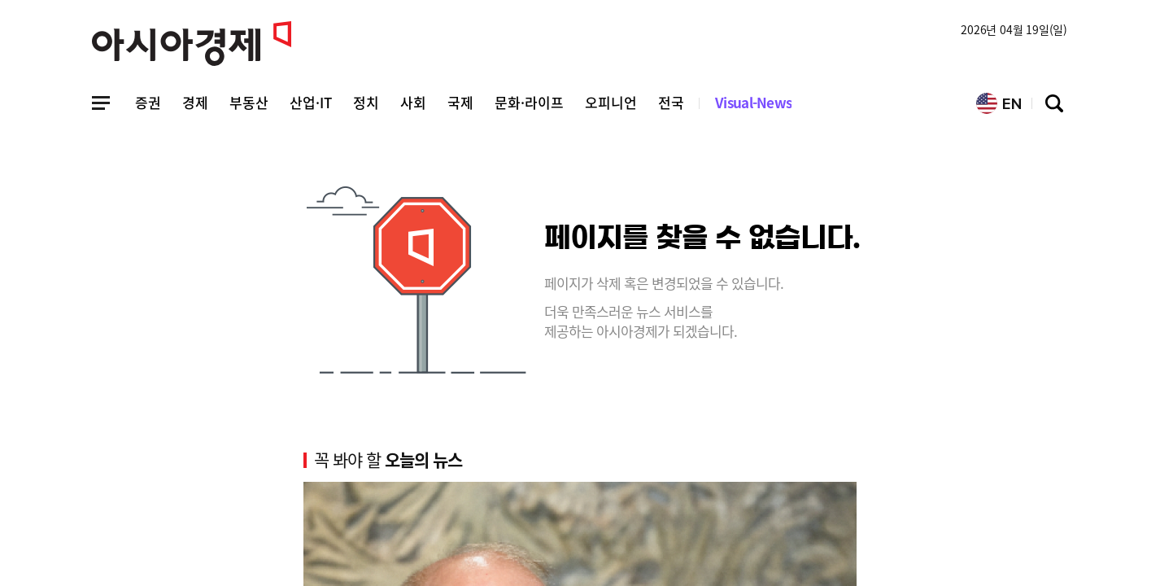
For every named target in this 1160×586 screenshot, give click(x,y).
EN (999, 103)
